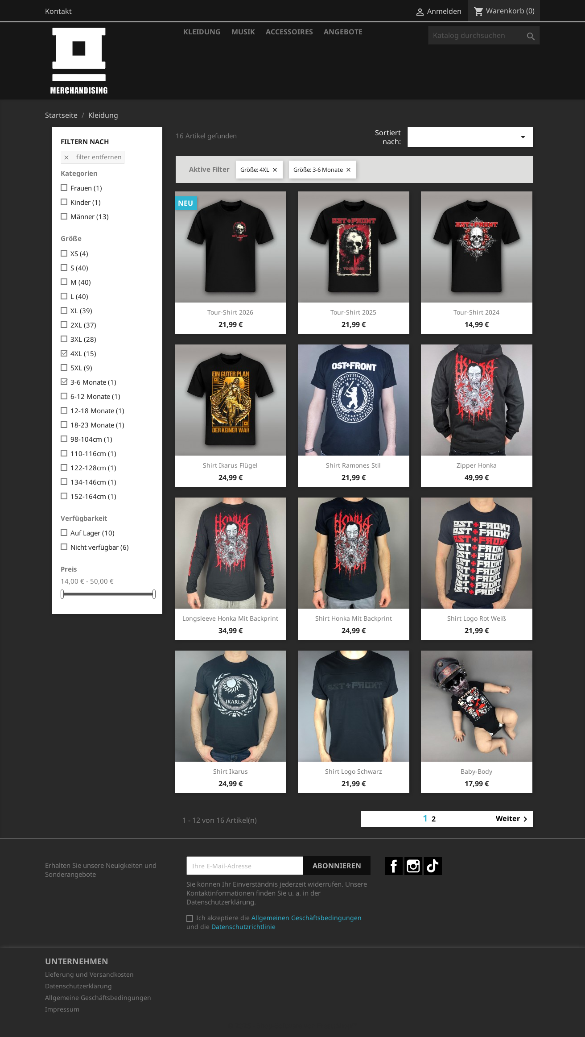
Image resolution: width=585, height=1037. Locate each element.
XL (81, 310)
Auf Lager (92, 532)
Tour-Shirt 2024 (476, 312)
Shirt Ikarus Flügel (230, 465)
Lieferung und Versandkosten (89, 974)
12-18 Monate (97, 410)
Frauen (86, 187)
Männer (89, 216)
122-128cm (93, 467)
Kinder (85, 202)
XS (79, 253)
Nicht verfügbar (99, 547)
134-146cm (93, 481)
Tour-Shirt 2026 (230, 312)
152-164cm (93, 496)
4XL (83, 353)
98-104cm (91, 439)
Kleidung (202, 32)
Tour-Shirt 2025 (353, 312)
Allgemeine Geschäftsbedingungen (98, 997)
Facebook (394, 866)
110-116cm (93, 453)
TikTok (433, 866)
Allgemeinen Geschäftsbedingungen (306, 917)
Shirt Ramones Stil (353, 465)
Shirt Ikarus (230, 771)
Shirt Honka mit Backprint (353, 618)
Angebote (343, 32)
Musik (243, 32)
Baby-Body (476, 771)
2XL (83, 324)
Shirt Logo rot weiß (476, 618)
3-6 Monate (93, 381)
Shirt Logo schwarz (353, 771)
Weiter (513, 819)
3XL (83, 339)
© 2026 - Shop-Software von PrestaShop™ (292, 1025)
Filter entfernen (92, 157)
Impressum (62, 1009)
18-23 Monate (97, 424)
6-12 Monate (95, 396)
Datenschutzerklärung (78, 986)
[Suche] (484, 35)
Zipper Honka (477, 465)
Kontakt (58, 11)
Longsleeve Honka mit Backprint (230, 618)
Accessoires (289, 32)
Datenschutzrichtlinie (243, 926)
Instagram (413, 866)
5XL (81, 367)
